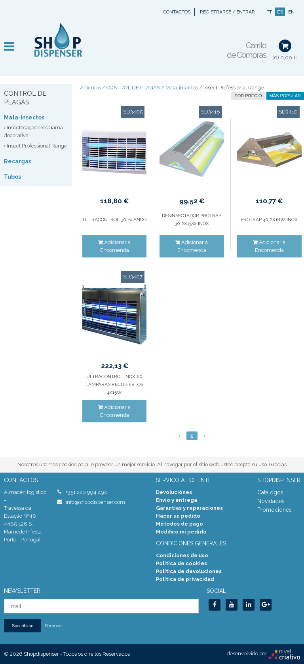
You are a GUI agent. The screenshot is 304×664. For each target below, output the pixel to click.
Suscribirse (22, 625)
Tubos (12, 177)
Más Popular (285, 95)
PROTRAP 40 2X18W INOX (269, 219)
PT (269, 12)
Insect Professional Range (233, 88)
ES (280, 11)
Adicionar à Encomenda (114, 246)
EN (291, 12)
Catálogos (270, 492)
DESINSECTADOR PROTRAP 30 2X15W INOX (191, 219)
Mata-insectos (24, 117)
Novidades (271, 501)
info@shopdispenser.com (95, 502)
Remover (54, 625)
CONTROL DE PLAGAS (133, 88)
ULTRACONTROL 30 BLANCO (114, 219)
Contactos (176, 12)
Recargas (17, 161)
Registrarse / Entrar (227, 12)
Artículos (90, 88)
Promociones (274, 510)
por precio (248, 95)
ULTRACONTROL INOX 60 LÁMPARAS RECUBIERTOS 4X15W (114, 384)
